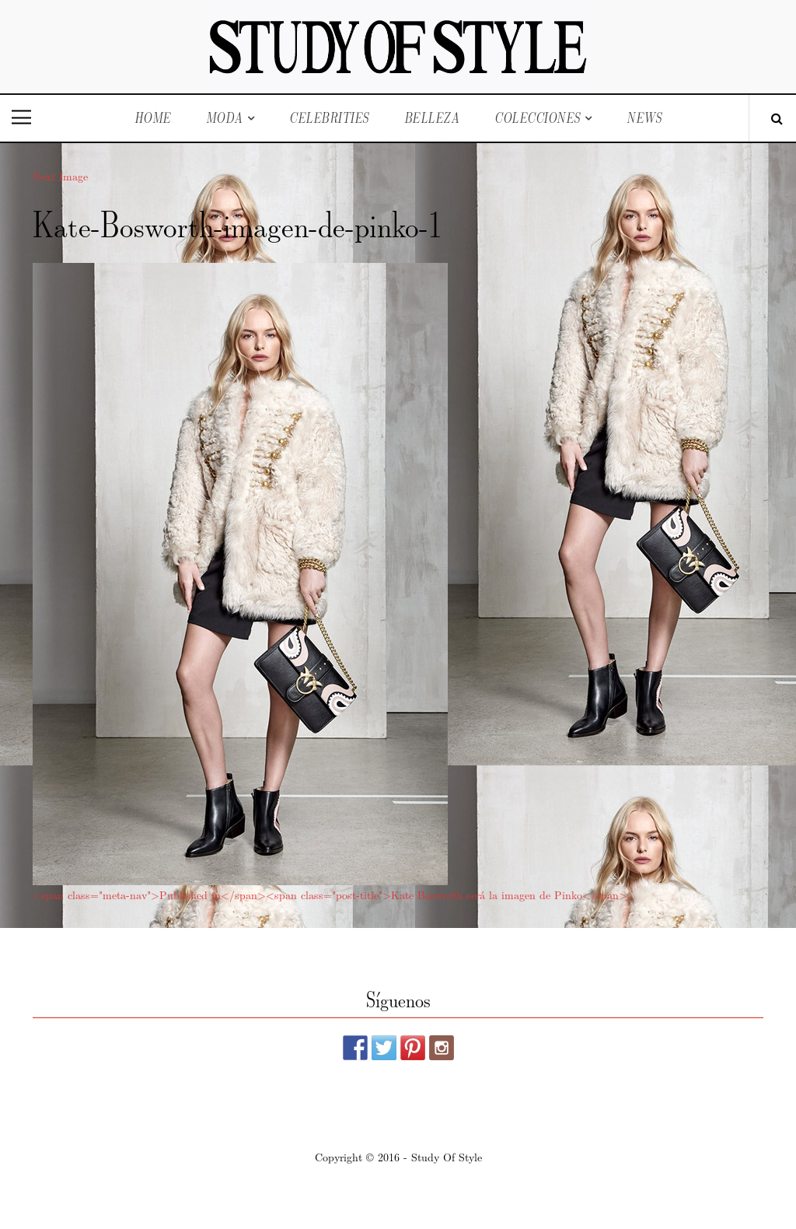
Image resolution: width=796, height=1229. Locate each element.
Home (152, 118)
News (644, 118)
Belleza (432, 118)
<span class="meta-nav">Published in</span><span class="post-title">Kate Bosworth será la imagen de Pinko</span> (330, 894)
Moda (224, 118)
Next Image (60, 176)
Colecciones (537, 118)
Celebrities (329, 118)
